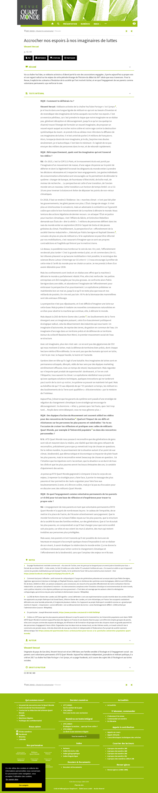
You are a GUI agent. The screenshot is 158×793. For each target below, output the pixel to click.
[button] (58, 24)
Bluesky (22, 737)
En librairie (111, 721)
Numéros (85, 24)
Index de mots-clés (71, 751)
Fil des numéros (25, 731)
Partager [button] (69, 58)
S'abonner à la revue (115, 716)
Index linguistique (70, 756)
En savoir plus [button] (12, 779)
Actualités (111, 705)
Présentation (70, 24)
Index (97, 24)
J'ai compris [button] (23, 785)
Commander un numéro (117, 719)
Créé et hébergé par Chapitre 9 (65, 789)
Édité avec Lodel (85, 789)
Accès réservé (99, 789)
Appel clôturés (113, 735)
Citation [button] (55, 58)
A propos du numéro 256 (117, 753)
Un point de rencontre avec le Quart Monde (36, 705)
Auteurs (66, 748)
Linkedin (22, 739)
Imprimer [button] (40, 58)
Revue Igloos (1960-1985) (117, 770)
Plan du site (79, 785)
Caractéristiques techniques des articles (124, 737)
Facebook (23, 734)
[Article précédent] (126, 31)
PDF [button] (28, 58)
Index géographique (71, 753)
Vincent (31, 46)
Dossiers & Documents (72, 767)
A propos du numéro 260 (117, 748)
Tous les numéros (79, 736)
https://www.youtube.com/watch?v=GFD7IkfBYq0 (79, 612)
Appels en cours (113, 732)
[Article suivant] (131, 31)
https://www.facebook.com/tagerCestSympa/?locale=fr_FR (49, 573)
